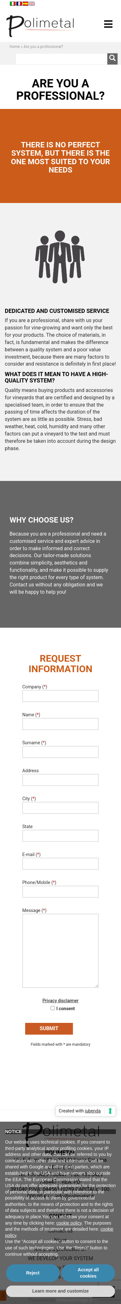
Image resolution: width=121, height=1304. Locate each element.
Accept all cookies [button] (88, 1273)
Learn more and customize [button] (60, 1291)
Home (15, 46)
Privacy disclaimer (60, 1000)
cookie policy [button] (69, 1223)
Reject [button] (32, 1272)
